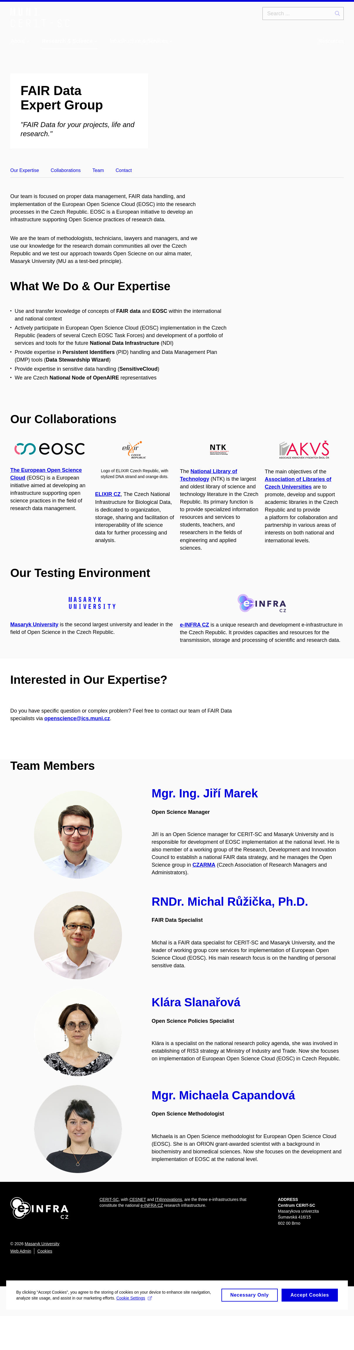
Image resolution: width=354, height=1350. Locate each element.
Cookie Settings (159, 1338)
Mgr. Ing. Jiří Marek (205, 827)
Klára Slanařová (196, 1036)
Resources (331, 41)
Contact (124, 170)
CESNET (137, 1233)
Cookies (44, 1285)
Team (98, 170)
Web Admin (20, 1285)
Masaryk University (42, 1277)
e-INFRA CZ (194, 648)
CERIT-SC (108, 1233)
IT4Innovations (168, 1233)
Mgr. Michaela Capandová (223, 1129)
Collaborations (66, 170)
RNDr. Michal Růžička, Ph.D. (230, 935)
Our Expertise (24, 170)
